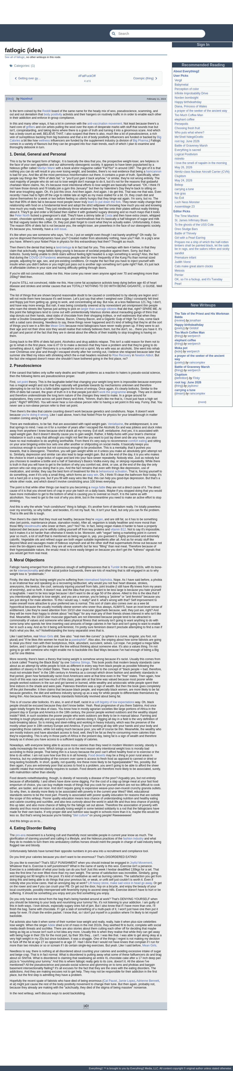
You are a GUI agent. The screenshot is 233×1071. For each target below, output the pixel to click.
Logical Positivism (186, 154)
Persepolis (181, 124)
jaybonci (192, 385)
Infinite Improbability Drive (191, 93)
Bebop (179, 184)
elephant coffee (184, 119)
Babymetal (181, 84)
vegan (99, 519)
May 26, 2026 (183, 167)
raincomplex (197, 362)
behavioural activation (113, 471)
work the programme (112, 392)
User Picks (180, 75)
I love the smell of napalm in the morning (201, 163)
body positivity (53, 114)
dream (180, 393)
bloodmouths (32, 526)
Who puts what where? (189, 132)
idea (10, 98)
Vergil (178, 80)
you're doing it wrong (35, 414)
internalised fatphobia (98, 579)
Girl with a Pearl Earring (190, 237)
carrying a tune (184, 189)
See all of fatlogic (15, 57)
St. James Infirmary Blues (191, 220)
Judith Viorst (183, 262)
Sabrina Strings (80, 662)
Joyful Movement (141, 862)
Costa (108, 215)
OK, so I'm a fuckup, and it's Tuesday (198, 279)
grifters (30, 127)
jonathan (195, 320)
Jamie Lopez (127, 980)
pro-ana (20, 835)
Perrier (179, 275)
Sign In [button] (203, 45)
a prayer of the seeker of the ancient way (201, 110)
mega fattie (98, 487)
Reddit (46, 111)
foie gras (180, 193)
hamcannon (153, 171)
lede (178, 351)
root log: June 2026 (187, 141)
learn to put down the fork (104, 202)
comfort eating (137, 441)
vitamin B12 (118, 529)
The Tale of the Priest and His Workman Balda (202, 315)
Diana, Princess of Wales (191, 106)
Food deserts (96, 755)
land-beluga (63, 247)
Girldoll (193, 328)
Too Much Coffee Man (189, 115)
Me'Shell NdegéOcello (189, 137)
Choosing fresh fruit (187, 128)
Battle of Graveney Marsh (191, 145)
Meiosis (180, 270)
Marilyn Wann (46, 168)
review (180, 320)
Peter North (22, 215)
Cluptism (180, 176)
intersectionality (28, 570)
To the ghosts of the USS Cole (194, 224)
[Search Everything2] (157, 34)
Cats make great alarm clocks (194, 266)
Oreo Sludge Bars (186, 229)
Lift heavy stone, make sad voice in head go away (120, 883)
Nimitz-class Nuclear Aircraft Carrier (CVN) (202, 171)
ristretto (179, 158)
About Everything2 (186, 71)
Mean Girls (58, 325)
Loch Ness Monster (187, 202)
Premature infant (185, 257)
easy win (92, 474)
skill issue (60, 229)
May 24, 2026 (183, 180)
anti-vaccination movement (104, 123)
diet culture (80, 815)
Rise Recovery (121, 355)
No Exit (179, 198)
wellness (44, 140)
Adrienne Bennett (148, 980)
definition (181, 378)
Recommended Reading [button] (203, 65)
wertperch (193, 336)
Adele (51, 925)
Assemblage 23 (185, 206)
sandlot (179, 253)
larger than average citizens (98, 309)
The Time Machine (187, 216)
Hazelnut (26, 98)
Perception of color (187, 89)
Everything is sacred (188, 150)
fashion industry (133, 838)
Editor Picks (181, 211)
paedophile (78, 639)
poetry (180, 328)
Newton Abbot (144, 355)
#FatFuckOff (86, 76)
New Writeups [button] (203, 305)
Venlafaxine (115, 424)
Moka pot (181, 348)
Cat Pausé (110, 980)
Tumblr (115, 567)
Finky (196, 378)
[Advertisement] (116, 12)
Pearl (178, 283)
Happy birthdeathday (188, 102)
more (202, 402)
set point (22, 382)
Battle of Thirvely (185, 233)
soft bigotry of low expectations (114, 702)
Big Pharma (140, 140)
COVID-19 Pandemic (42, 257)
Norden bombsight (186, 97)
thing (179, 336)
